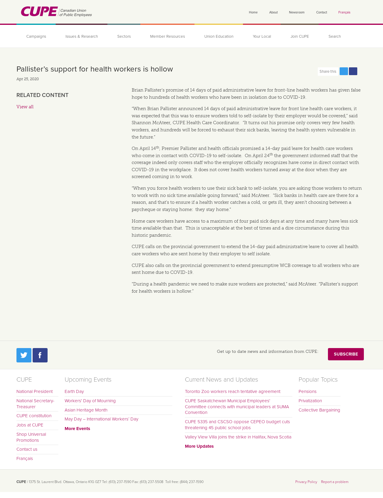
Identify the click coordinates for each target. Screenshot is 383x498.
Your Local (262, 36)
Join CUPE (300, 36)
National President (34, 391)
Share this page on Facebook (353, 71)
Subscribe (346, 354)
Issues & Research (82, 36)
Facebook (40, 355)
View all (25, 107)
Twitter (23, 355)
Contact (321, 12)
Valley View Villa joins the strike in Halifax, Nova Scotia (238, 437)
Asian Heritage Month (86, 410)
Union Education (218, 36)
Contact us (26, 449)
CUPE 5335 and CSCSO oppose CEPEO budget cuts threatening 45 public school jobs (237, 424)
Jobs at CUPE (29, 425)
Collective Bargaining (319, 410)
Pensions (308, 391)
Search (335, 36)
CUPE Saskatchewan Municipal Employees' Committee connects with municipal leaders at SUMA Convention (237, 406)
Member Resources (167, 36)
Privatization (310, 400)
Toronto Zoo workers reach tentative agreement (232, 391)
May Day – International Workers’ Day (101, 419)
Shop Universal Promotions (31, 437)
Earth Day (74, 391)
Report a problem (335, 482)
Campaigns (36, 36)
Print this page (362, 71)
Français (344, 12)
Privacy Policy (306, 482)
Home (253, 12)
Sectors (124, 36)
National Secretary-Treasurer (35, 403)
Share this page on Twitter (344, 71)
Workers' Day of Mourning (90, 400)
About (273, 12)
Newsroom (297, 12)
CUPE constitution (33, 415)
